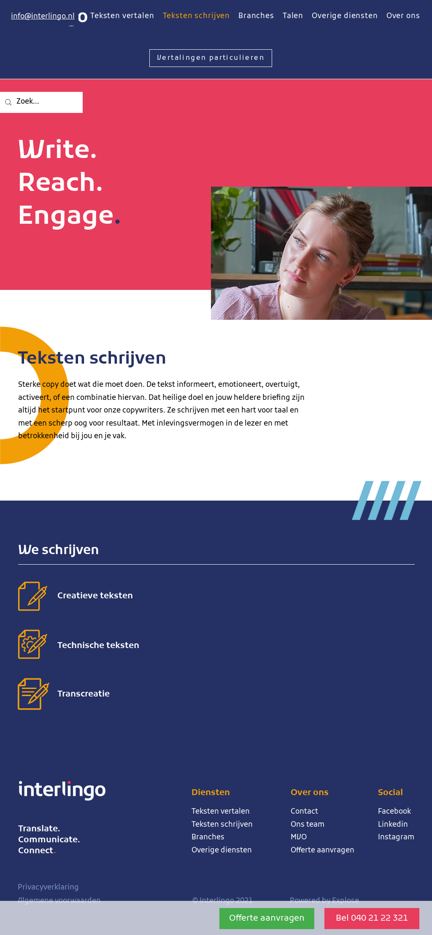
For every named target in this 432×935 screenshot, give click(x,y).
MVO (299, 837)
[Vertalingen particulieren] (210, 58)
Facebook (394, 812)
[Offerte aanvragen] (266, 918)
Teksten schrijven (222, 825)
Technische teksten (98, 645)
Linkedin (393, 825)
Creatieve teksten (95, 596)
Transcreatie (83, 694)
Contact (304, 812)
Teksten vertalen (221, 812)
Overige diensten (222, 850)
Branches (208, 837)
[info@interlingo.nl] (42, 17)
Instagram (396, 837)
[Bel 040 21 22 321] (371, 918)
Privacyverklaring (48, 887)
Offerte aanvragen (322, 850)
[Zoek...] (40, 102)
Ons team (307, 825)
